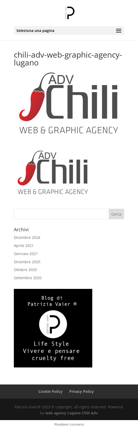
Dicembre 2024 (27, 237)
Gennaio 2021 (26, 253)
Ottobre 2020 (25, 269)
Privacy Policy (81, 391)
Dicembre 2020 (27, 261)
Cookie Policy (50, 391)
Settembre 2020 (28, 277)
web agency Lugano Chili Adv (71, 412)
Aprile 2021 (24, 245)
